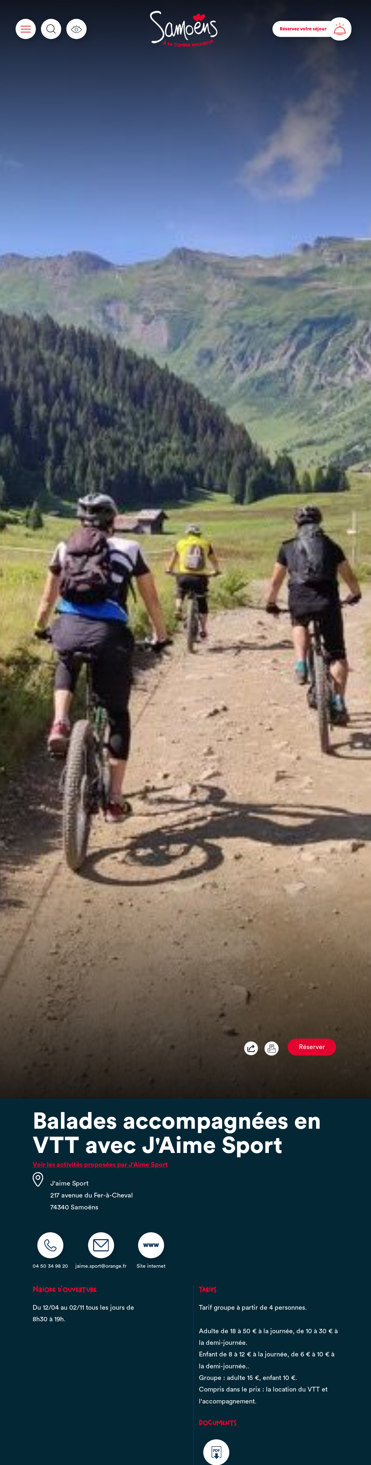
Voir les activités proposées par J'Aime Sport (100, 1164)
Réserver (312, 1047)
